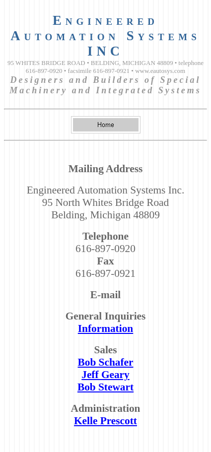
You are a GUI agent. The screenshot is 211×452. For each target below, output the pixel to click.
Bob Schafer (106, 362)
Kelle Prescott (105, 421)
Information (105, 328)
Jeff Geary (105, 375)
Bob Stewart (105, 387)
